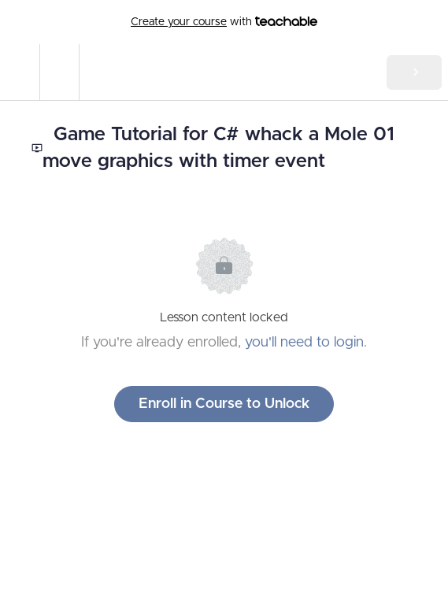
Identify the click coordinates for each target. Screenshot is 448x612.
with (224, 22)
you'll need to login (304, 343)
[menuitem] (59, 72)
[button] (19, 72)
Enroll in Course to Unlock (224, 404)
